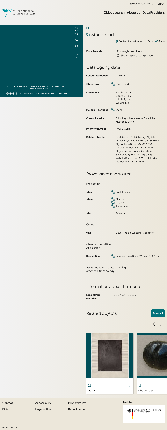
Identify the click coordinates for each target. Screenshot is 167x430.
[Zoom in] (76, 40)
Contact (7, 402)
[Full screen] (76, 29)
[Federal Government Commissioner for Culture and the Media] (144, 414)
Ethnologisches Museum (130, 51)
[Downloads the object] (76, 55)
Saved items (137, 3)
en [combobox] (159, 3)
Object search (114, 12)
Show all (158, 313)
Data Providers (154, 12)
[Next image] (161, 323)
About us (133, 12)
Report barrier (77, 409)
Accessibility (43, 402)
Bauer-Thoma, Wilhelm (128, 232)
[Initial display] (76, 35)
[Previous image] (153, 323)
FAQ (151, 3)
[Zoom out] (76, 46)
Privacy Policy (77, 402)
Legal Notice (43, 409)
